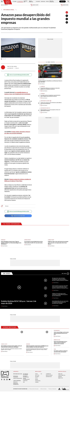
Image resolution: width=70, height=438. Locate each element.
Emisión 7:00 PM (64, 5)
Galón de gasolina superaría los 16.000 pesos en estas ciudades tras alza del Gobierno (37, 346)
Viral (55, 349)
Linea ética (25, 380)
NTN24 (36, 373)
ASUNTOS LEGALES (49, 375)
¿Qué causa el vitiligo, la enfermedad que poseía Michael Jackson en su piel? (61, 333)
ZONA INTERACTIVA (61, 375)
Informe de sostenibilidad (26, 377)
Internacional (20, 1)
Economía (38, 1)
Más (65, 274)
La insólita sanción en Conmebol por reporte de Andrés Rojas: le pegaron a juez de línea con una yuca (50, 96)
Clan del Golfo (4, 344)
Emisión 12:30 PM (34, 5)
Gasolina (28, 344)
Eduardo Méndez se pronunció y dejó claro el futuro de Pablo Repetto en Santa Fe (50, 110)
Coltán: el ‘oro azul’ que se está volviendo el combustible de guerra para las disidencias (51, 103)
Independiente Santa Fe (45, 108)
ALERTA (36, 379)
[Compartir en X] (67, 19)
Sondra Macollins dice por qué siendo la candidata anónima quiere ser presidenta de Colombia (60, 302)
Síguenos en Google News (18, 216)
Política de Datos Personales (33, 388)
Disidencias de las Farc (45, 100)
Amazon (6, 206)
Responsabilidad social (17, 373)
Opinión (47, 1)
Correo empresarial (17, 380)
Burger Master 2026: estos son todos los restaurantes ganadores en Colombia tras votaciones (50, 88)
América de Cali (57, 339)
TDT (41, 373)
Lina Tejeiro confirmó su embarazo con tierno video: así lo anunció (61, 351)
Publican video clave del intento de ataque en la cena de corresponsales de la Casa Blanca (58, 243)
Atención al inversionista (15, 384)
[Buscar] (68, 1)
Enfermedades (57, 330)
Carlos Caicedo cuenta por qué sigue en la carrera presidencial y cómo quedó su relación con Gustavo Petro (60, 287)
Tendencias (43, 1)
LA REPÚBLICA (48, 373)
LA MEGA (36, 382)
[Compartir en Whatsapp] (67, 22)
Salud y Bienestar (31, 1)
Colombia (14, 1)
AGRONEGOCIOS (49, 376)
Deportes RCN (25, 1)
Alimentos (43, 86)
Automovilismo (41, 79)
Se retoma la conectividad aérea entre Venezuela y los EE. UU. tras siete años (33, 242)
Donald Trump (51, 239)
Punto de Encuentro (52, 1)
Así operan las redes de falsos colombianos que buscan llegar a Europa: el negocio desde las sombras (60, 279)
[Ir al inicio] (7, 2)
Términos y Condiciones (52, 388)
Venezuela (3, 239)
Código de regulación (17, 378)
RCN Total (37, 375)
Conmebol (43, 93)
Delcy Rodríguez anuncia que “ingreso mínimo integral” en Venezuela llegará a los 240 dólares (11, 243)
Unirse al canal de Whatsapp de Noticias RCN (18, 75)
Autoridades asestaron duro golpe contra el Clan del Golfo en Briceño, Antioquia (11, 346)
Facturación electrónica (25, 374)
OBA (24, 382)
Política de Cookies (43, 388)
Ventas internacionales (26, 379)
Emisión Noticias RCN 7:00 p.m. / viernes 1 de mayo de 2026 (18, 302)
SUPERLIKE (60, 376)
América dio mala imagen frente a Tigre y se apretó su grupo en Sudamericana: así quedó (60, 342)
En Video (6, 273)
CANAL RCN (62, 1)
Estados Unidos (27, 239)
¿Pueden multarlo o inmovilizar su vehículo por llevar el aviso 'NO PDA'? (50, 81)
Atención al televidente (15, 377)
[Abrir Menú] (2, 1)
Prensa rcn (15, 382)
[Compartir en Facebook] (67, 16)
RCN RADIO (37, 376)
